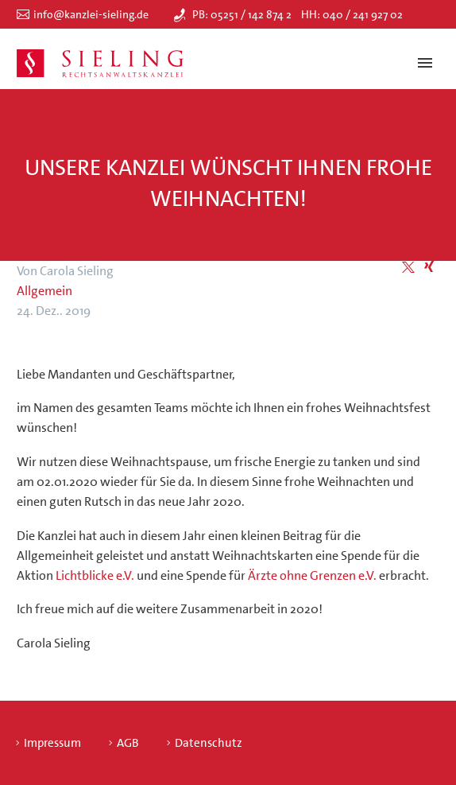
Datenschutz (208, 743)
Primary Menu (425, 63)
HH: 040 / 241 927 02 (352, 14)
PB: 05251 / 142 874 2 (242, 14)
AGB (128, 743)
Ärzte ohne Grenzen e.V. (312, 575)
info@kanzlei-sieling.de (91, 14)
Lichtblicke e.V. (95, 575)
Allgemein (44, 290)
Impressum (52, 743)
